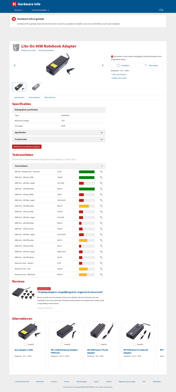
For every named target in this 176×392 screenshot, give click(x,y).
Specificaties (19, 97)
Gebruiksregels (82, 381)
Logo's (96, 381)
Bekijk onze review (28, 50)
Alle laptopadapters (46, 50)
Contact (54, 381)
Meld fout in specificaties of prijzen (27, 147)
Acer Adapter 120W (23, 349)
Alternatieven (50, 97)
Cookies (108, 381)
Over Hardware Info (22, 381)
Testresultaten (34, 97)
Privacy (66, 381)
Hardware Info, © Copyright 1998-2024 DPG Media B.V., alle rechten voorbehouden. (88, 387)
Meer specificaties (118, 74)
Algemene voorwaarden (127, 381)
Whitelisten (157, 381)
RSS (144, 381)
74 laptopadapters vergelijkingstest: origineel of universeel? (70, 292)
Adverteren (40, 381)
